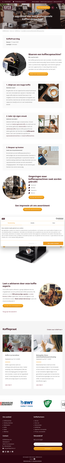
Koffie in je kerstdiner (12, 355)
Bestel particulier (58, 1)
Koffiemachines (7, 420)
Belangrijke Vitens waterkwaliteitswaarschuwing (46, 356)
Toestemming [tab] (11, 223)
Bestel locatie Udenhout (46, 1)
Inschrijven (48, 448)
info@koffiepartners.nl (19, 1)
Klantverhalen (38, 425)
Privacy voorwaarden (40, 431)
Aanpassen (32, 243)
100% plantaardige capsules (20, 294)
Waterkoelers (7, 425)
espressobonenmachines (13, 136)
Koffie (5, 427)
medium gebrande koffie (18, 124)
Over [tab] (54, 223)
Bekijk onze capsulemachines (38, 74)
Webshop (6, 431)
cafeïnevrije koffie (11, 129)
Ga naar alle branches (36, 197)
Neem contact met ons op (22, 299)
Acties (5, 429)
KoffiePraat (37, 427)
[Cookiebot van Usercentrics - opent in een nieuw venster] (57, 219)
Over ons (37, 423)
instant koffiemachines (28, 136)
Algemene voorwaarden (41, 429)
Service (36, 420)
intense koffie (22, 126)
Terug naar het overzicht (10, 312)
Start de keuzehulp (43, 7)
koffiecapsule (30, 131)
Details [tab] (32, 223)
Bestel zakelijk (36, 1)
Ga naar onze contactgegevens (13, 305)
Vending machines (8, 423)
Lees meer (8, 385)
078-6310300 (7, 1)
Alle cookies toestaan (53, 243)
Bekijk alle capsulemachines (32, 209)
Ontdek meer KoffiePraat (54, 329)
